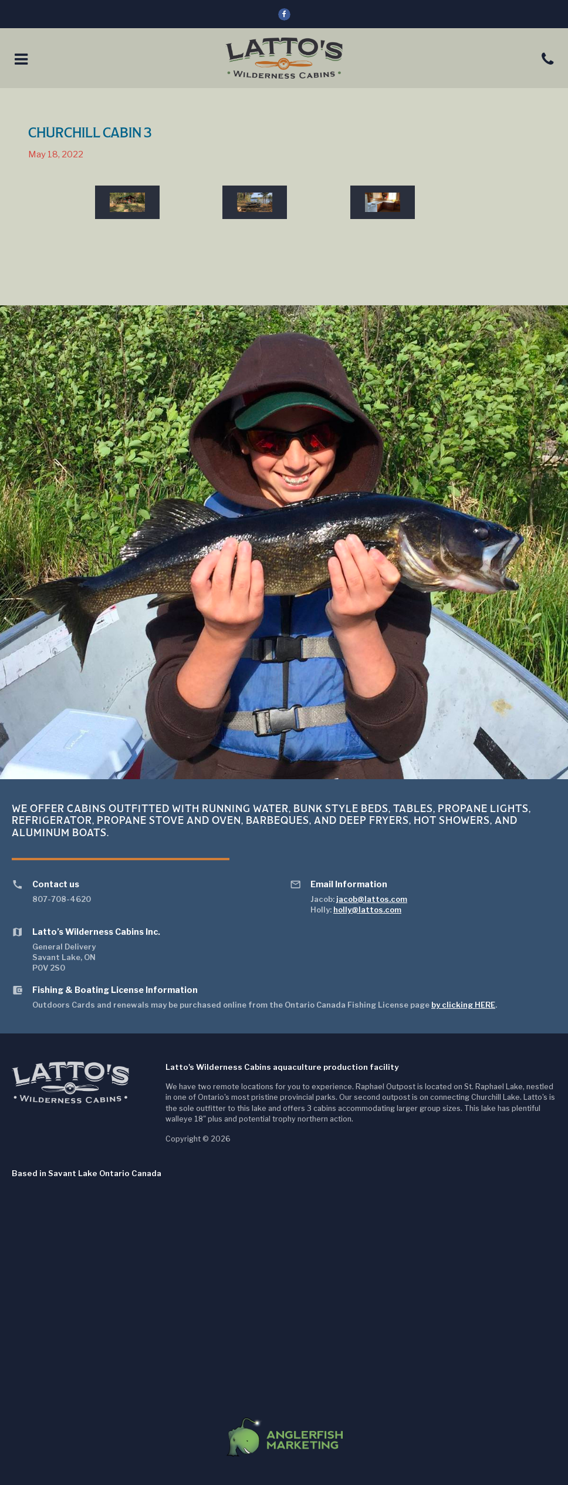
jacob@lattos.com (371, 899)
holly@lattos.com (367, 909)
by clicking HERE (463, 1004)
